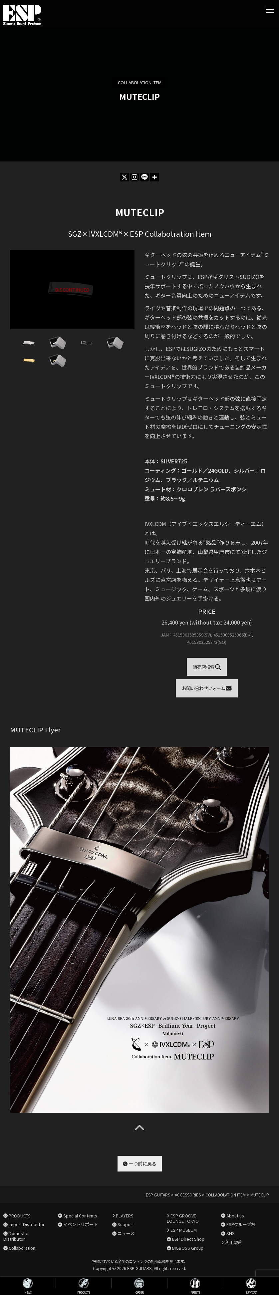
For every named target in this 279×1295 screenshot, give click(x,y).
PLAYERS (125, 1215)
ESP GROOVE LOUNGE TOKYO (183, 1218)
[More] (154, 177)
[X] (124, 177)
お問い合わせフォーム (207, 688)
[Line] (144, 177)
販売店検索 (207, 666)
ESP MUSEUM (183, 1230)
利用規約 (233, 1242)
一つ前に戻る (139, 1163)
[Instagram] (134, 177)
